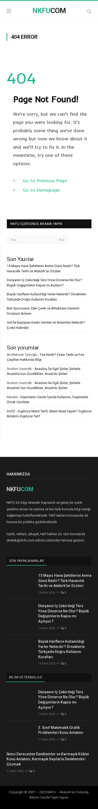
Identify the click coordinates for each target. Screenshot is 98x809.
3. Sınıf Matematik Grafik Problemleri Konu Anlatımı (60, 730)
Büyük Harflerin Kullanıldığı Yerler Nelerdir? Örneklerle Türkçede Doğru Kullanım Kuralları (61, 649)
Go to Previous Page (45, 181)
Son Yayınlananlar (26, 561)
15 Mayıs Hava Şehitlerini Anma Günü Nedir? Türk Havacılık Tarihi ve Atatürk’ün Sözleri (64, 580)
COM (49, 10)
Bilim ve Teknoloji (25, 677)
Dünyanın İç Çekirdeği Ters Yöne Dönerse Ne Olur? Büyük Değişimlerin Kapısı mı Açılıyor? (63, 613)
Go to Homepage (41, 190)
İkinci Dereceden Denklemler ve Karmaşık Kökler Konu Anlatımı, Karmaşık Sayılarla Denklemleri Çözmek (48, 759)
